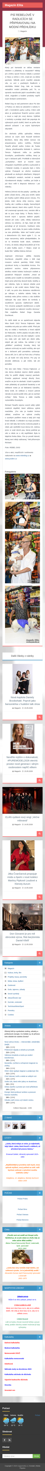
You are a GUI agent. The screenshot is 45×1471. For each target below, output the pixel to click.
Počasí (37, 1415)
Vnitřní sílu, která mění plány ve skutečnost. (21, 1081)
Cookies (11, 1015)
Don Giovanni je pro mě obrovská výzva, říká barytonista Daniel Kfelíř (22, 937)
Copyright (8, 1466)
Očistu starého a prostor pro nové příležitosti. (21, 1087)
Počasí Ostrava (22, 1215)
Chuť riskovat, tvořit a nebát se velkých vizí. (21, 1076)
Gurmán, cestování (15, 1002)
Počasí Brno (22, 1209)
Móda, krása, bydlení (15, 981)
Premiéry (11, 1010)
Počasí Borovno (22, 1220)
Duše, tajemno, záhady (16, 989)
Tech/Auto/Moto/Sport (16, 1006)
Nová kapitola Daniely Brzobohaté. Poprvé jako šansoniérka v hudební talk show (22, 700)
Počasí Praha (22, 1199)
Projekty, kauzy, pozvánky (17, 977)
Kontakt (32, 1466)
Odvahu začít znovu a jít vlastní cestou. (19, 1100)
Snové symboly (13, 994)
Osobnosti (11, 985)
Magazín (23, 31)
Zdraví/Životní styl (14, 998)
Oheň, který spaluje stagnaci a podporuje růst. (22, 1071)
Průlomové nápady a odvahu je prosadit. (20, 1050)
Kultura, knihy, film (14, 973)
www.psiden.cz (11, 459)
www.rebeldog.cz (22, 455)
